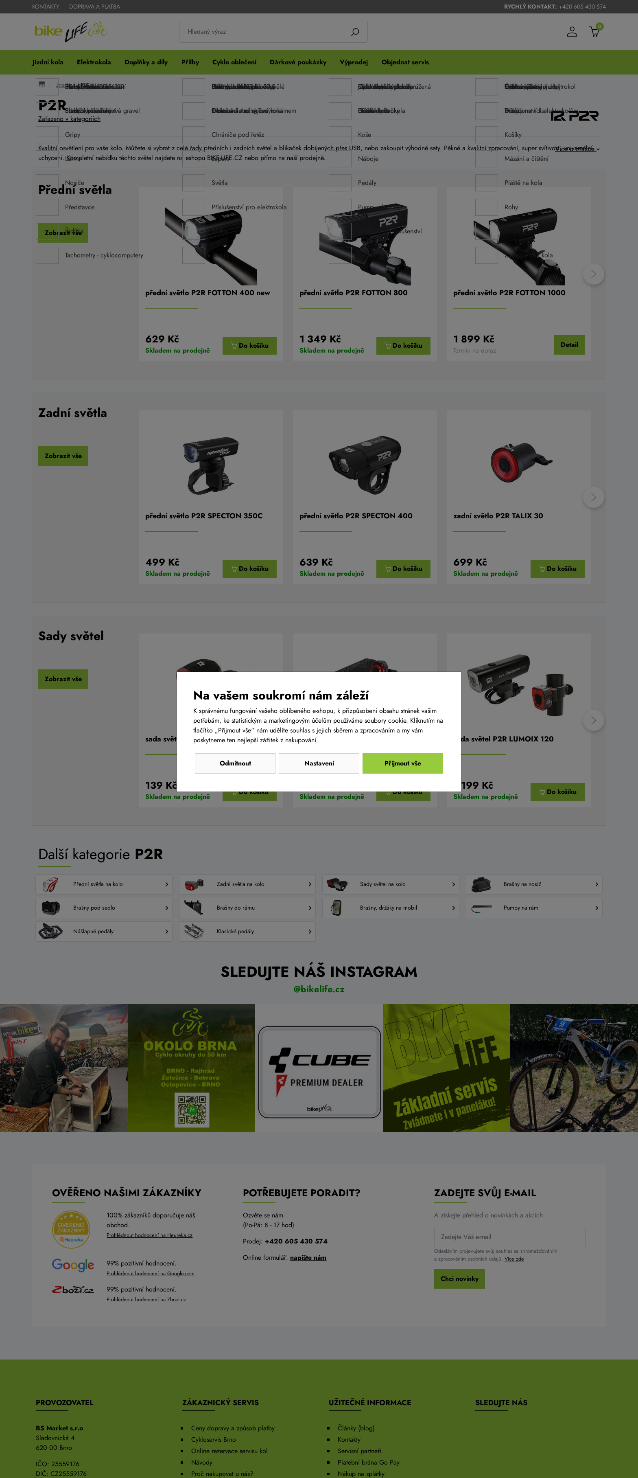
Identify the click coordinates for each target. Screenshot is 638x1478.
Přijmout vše (403, 763)
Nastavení (319, 763)
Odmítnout (235, 763)
